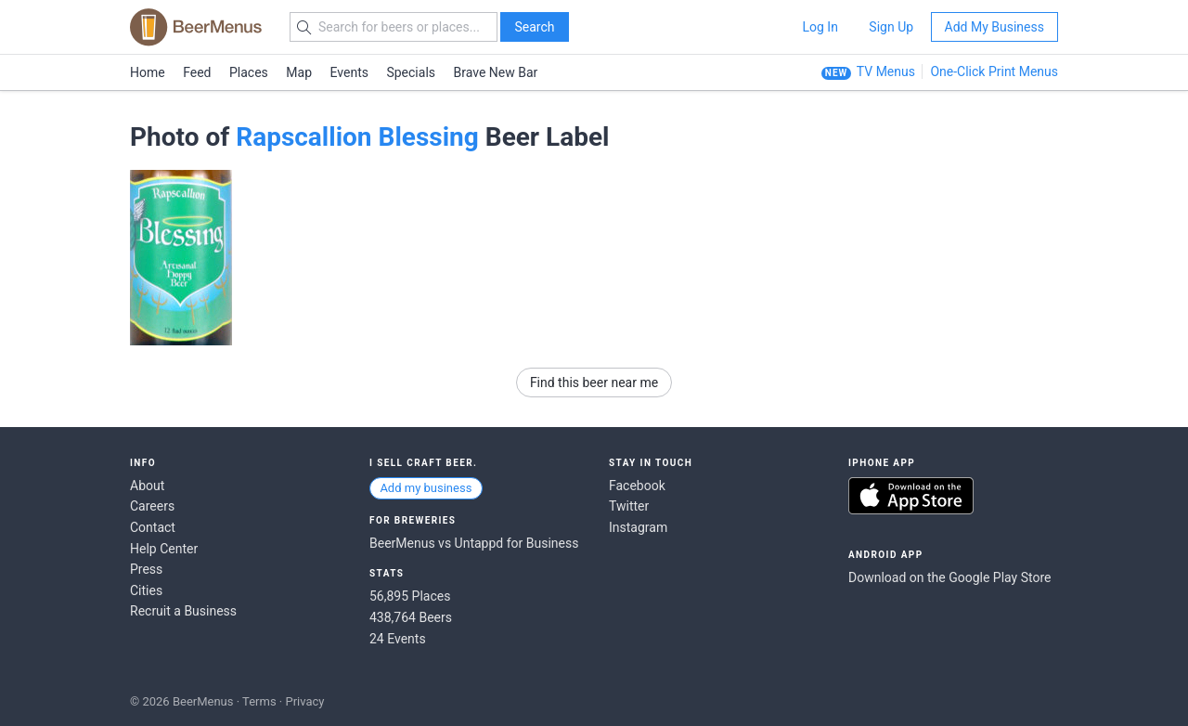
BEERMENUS (196, 26)
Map (299, 72)
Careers (152, 506)
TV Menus (886, 71)
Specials (410, 72)
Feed (197, 72)
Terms (259, 701)
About (147, 485)
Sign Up (891, 26)
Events (349, 72)
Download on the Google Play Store (949, 577)
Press (146, 569)
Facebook (637, 485)
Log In (819, 26)
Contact (152, 527)
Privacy (304, 701)
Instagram (638, 527)
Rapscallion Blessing (357, 137)
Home (147, 72)
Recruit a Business (183, 610)
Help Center (164, 548)
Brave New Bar (496, 72)
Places (248, 72)
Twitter (629, 506)
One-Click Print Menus (994, 71)
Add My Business (994, 26)
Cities (146, 590)
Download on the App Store (911, 495)
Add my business (425, 488)
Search (534, 26)
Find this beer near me (594, 382)
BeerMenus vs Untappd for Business (473, 543)
